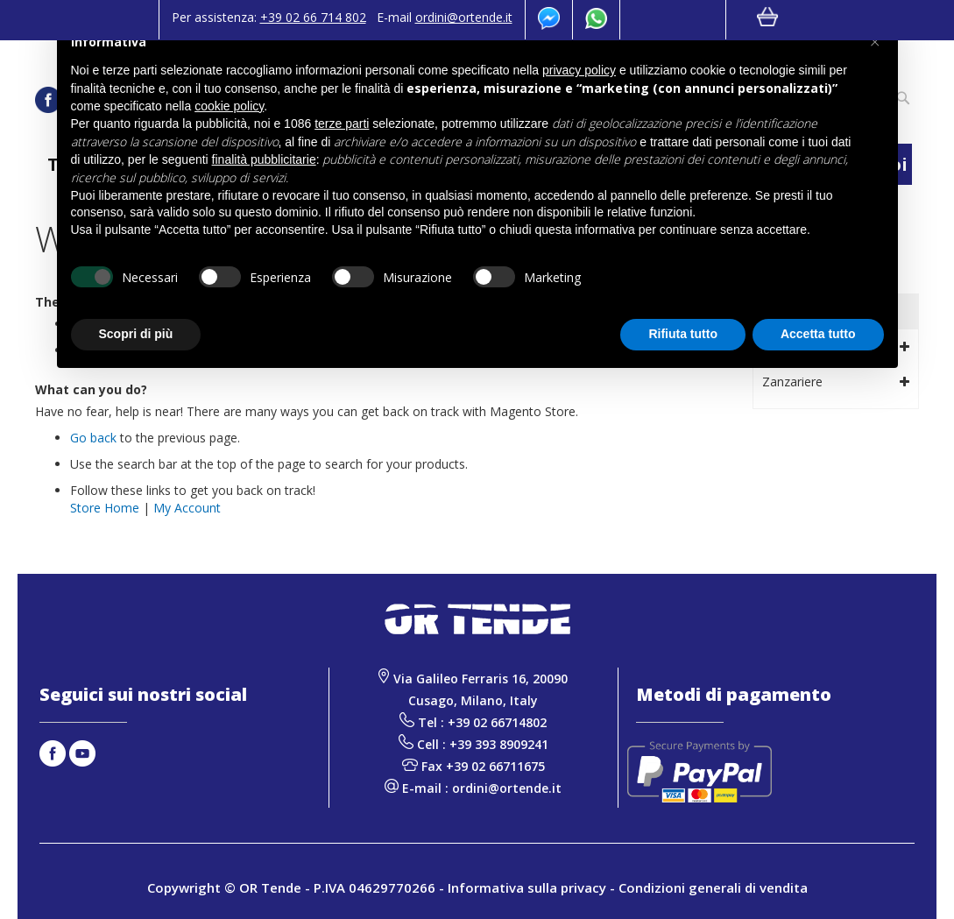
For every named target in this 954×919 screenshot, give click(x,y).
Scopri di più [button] (136, 334)
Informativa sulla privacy (527, 887)
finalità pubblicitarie (264, 159)
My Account (187, 507)
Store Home (104, 507)
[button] (875, 42)
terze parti (341, 124)
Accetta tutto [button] (818, 334)
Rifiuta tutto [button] (682, 334)
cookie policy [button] (229, 106)
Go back (93, 437)
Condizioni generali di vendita (713, 887)
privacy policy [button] (579, 70)
